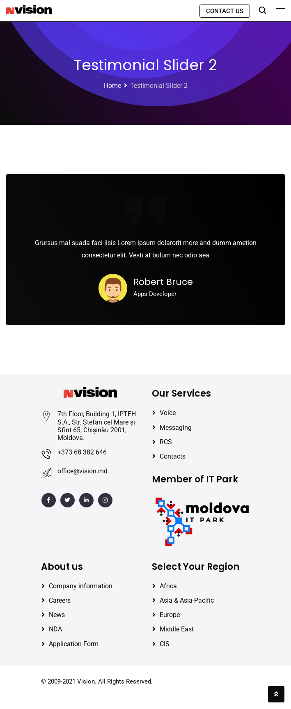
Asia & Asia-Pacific (187, 600)
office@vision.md (82, 471)
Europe (170, 615)
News (57, 615)
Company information (80, 586)
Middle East (177, 629)
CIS (165, 644)
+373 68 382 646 (82, 452)
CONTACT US (224, 11)
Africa (168, 586)
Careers (60, 600)
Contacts (173, 456)
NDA (55, 629)
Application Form (74, 644)
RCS (166, 442)
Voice (168, 413)
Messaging (176, 427)
